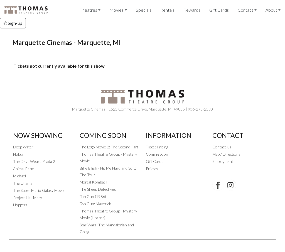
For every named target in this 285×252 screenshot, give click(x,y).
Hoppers (20, 204)
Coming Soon (157, 154)
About (271, 10)
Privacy (152, 168)
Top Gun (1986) (93, 196)
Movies (116, 10)
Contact (245, 10)
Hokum (19, 154)
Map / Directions (226, 154)
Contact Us (222, 147)
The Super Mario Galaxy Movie (39, 190)
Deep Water (23, 147)
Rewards (191, 10)
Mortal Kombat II (94, 182)
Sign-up (13, 23)
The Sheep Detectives (98, 189)
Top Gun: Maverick (95, 203)
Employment (222, 161)
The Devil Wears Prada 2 (34, 161)
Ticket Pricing (157, 147)
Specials (143, 10)
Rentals (167, 10)
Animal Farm (23, 168)
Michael (19, 175)
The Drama (22, 183)
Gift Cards (219, 10)
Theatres (88, 10)
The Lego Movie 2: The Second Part (109, 147)
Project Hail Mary (27, 197)
